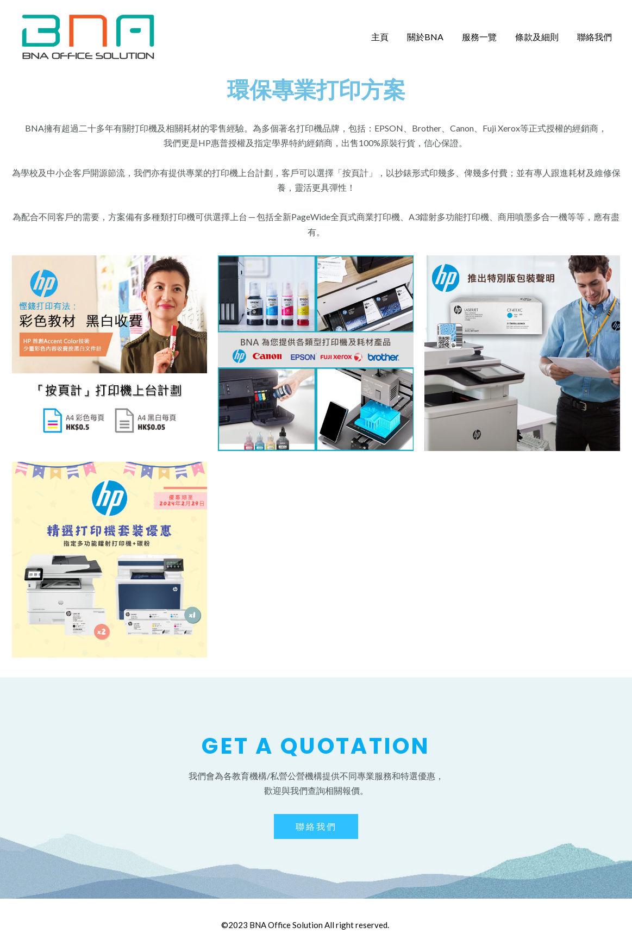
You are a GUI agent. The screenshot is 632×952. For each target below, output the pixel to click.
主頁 (384, 37)
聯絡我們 (595, 37)
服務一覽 (482, 37)
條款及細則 (538, 37)
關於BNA (429, 37)
